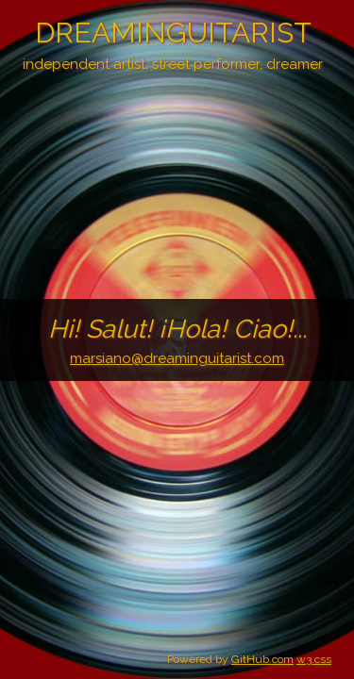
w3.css (313, 659)
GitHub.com (262, 659)
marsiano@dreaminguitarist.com (177, 358)
